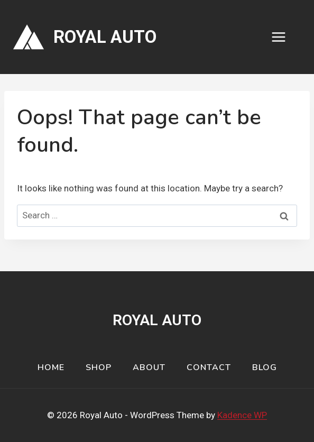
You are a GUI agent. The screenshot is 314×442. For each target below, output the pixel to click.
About (149, 367)
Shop (99, 367)
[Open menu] (283, 37)
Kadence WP (242, 415)
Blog (264, 367)
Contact (209, 367)
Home (51, 367)
